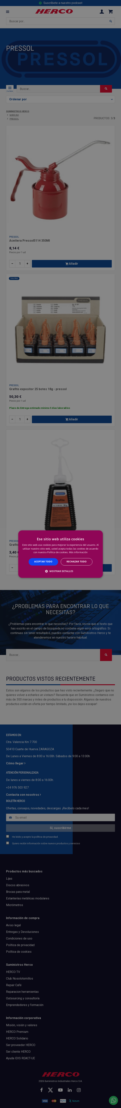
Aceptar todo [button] (43, 561)
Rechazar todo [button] (77, 561)
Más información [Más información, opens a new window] (78, 552)
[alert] (60, 554)
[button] (60, 571)
